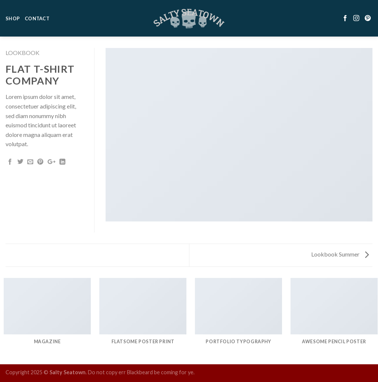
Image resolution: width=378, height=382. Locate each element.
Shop (13, 14)
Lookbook (22, 52)
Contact (37, 14)
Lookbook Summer (340, 254)
